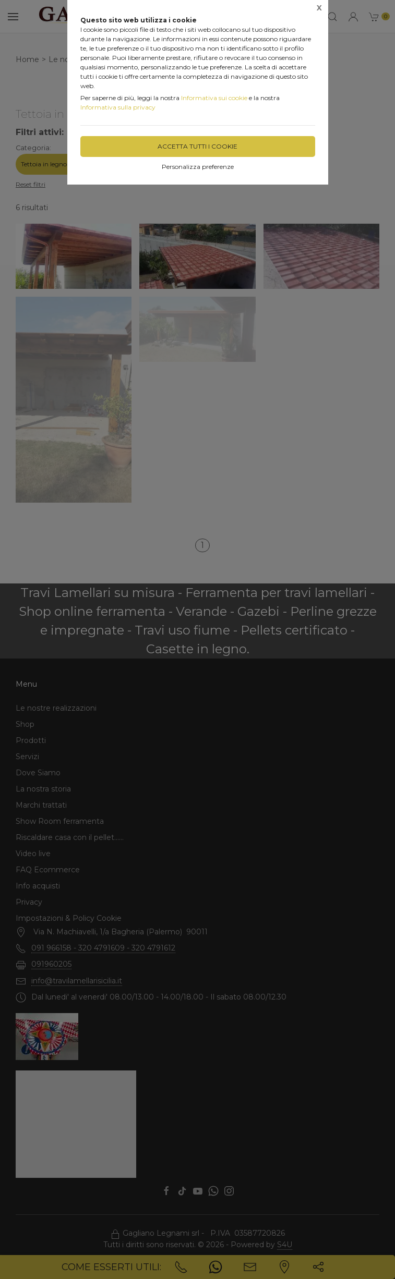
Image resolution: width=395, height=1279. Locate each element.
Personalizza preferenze (198, 166)
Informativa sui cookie (214, 98)
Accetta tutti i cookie (197, 146)
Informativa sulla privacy (117, 107)
